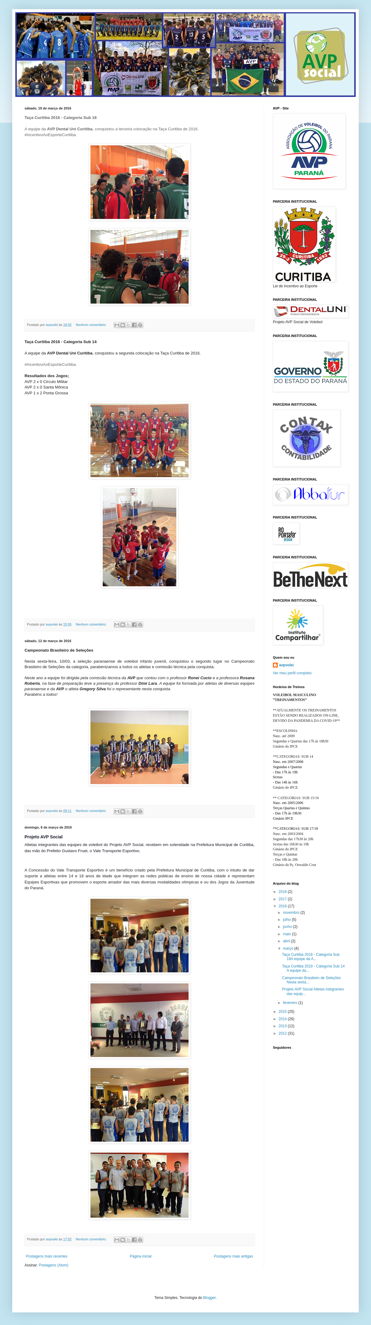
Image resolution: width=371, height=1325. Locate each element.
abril (287, 941)
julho (287, 919)
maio (287, 934)
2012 (283, 1033)
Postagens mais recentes (46, 1256)
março (288, 948)
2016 (283, 906)
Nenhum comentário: (91, 325)
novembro (291, 912)
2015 (283, 1011)
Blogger (209, 1298)
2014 (283, 1019)
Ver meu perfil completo (292, 673)
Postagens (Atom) (53, 1265)
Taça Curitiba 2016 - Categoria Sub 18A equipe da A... (310, 956)
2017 (283, 899)
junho (288, 927)
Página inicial (140, 1256)
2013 (283, 1026)
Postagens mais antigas (233, 1256)
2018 (283, 892)
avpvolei (286, 665)
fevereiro (290, 1003)
